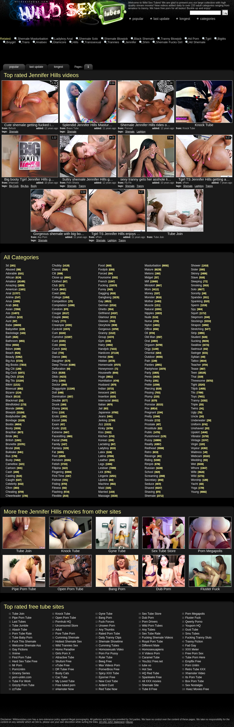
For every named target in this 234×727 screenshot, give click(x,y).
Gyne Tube (104, 613)
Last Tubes (17, 621)
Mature (153, 269)
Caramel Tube (149, 657)
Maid (104, 487)
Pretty (152, 416)
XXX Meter (190, 649)
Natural (153, 309)
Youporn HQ (191, 625)
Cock (59, 289)
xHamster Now (63, 689)
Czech (59, 349)
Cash (12, 472)
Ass (12, 313)
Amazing (15, 285)
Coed (58, 293)
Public (152, 432)
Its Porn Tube (192, 677)
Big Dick (15, 376)
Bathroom (15, 341)
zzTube (15, 689)
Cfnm (12, 487)
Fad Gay (189, 645)
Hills (75, 42)
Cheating (14, 491)
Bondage (15, 420)
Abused (13, 269)
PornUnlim (17, 669)
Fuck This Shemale (22, 641)
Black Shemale (144, 38)
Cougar (60, 313)
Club (58, 285)
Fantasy (60, 448)
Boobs (13, 424)
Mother (153, 301)
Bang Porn (103, 617)
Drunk (59, 404)
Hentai (105, 356)
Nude (151, 317)
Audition (14, 317)
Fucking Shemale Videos (156, 637)
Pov (151, 408)
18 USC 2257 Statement (111, 722)
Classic (60, 269)
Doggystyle (63, 388)
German (107, 305)
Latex (105, 452)
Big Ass (24, 186)
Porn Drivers (148, 621)
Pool (151, 400)
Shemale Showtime (109, 641)
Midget (151, 277)
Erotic (59, 416)
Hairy (105, 345)
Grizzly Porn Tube (22, 685)
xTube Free (61, 665)
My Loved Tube (63, 681)
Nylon (152, 325)
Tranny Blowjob (171, 38)
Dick (58, 372)
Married (106, 491)
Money (152, 293)
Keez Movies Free (195, 689)
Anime (13, 297)
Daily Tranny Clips (108, 637)
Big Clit (13, 368)
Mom (151, 289)
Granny (106, 333)
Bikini (13, 384)
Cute (59, 345)
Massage (107, 495)
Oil (150, 333)
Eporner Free (105, 677)
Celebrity (14, 484)
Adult (57, 629)
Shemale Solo (88, 38)
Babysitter (15, 329)
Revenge (153, 456)
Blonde (14, 408)
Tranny (82, 186)
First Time (61, 476)
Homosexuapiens (151, 649)
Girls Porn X (61, 653)
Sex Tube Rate (150, 633)
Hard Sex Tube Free (23, 661)
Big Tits (15, 380)
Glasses (106, 321)
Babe (13, 325)
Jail (103, 408)
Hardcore (108, 353)
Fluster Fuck (191, 617)
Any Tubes (147, 629)
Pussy (153, 440)
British (13, 440)
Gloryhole (107, 325)
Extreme (60, 432)
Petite (152, 384)
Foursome (107, 277)
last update (162, 19)
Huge (105, 376)
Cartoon (14, 468)
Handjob (107, 349)
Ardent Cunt (104, 685)
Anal (13, 293)
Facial (59, 440)
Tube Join (16, 613)
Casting (14, 476)
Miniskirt (153, 285)
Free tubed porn (64, 685)
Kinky (105, 428)
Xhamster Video (193, 673)
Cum (59, 333)
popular (137, 19)
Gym (104, 341)
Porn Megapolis (193, 613)
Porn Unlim (190, 665)
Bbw (12, 345)
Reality (153, 444)
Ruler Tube (104, 657)
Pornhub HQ (61, 621)
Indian (105, 388)
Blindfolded (16, 404)
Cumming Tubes (107, 645)
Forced (105, 273)
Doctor (59, 384)
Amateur (15, 281)
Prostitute (153, 428)
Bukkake (14, 452)
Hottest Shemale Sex (67, 641)
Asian (13, 309)
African (13, 277)
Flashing (60, 491)
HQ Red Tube (149, 673)
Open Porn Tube (64, 617)
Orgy (151, 349)
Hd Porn (193, 38)
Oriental (153, 353)
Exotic (59, 428)
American (15, 289)
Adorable (14, 273)
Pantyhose (155, 368)
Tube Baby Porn (20, 637)
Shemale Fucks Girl (169, 42)
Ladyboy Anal (64, 38)
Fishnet (60, 480)
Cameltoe (15, 464)
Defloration (61, 368)
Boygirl (11, 42)
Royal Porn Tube (151, 641)
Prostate (153, 424)
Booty (34, 186)
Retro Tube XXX (194, 669)
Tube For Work (20, 681)
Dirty (58, 380)
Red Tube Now (106, 689)
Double (59, 400)
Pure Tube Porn (63, 633)
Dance (59, 356)
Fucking (107, 285)
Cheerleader (17, 495)
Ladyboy (141, 131)
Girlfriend (107, 313)
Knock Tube (61, 613)
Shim (146, 42)
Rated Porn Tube (107, 633)
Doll (57, 392)
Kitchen (106, 436)
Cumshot (62, 337)
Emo (58, 412)
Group (106, 337)
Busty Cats (60, 673)
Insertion (107, 396)
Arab (12, 305)
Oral (151, 341)
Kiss (104, 432)
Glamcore (59, 42)
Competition (62, 301)
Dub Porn (146, 617)
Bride (12, 436)
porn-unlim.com (20, 677)
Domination (62, 396)
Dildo (59, 376)
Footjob (106, 269)
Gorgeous (108, 329)
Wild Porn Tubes (151, 625)
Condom (60, 309)
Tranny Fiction (192, 641)
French (106, 281)
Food (104, 265)
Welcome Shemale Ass (25, 645)
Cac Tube (60, 677)
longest (184, 19)
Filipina (59, 468)
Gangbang (108, 297)
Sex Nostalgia (192, 685)
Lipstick (105, 480)
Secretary (154, 480)
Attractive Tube (63, 657)
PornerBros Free (107, 669)
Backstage (15, 333)
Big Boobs (16, 364)
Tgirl (208, 38)
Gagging (106, 293)
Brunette (15, 444)
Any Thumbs (104, 629)
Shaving (152, 491)
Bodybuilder (16, 416)
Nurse (152, 321)
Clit (57, 273)
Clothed (59, 281)
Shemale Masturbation (33, 38)
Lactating (106, 444)
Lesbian (107, 468)
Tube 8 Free (148, 689)
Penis (152, 376)
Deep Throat (63, 364)
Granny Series (19, 673)
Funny (105, 289)
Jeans (105, 416)
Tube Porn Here (193, 657)
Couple (60, 317)
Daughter (61, 360)
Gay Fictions (18, 649)
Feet (58, 456)
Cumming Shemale (65, 637)
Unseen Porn (105, 625)
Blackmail (14, 400)
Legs (105, 464)
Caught (13, 480)
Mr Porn (15, 665)
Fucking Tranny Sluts (197, 637)
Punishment (155, 436)
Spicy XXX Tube (107, 673)
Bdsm (13, 349)
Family (59, 444)
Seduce (153, 484)
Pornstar (154, 404)
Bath (12, 337)
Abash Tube (18, 629)
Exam (58, 424)
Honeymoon (108, 368)
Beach (13, 353)
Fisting (59, 484)
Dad (58, 353)
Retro (151, 452)
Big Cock (13, 186)
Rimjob (152, 464)
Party (152, 372)
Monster (153, 297)
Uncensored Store (65, 625)
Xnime (14, 653)
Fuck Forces (104, 621)
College (60, 297)
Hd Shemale (197, 42)
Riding (152, 460)
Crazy (59, 321)
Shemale (13, 131)
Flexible (60, 495)
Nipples (153, 313)
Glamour (107, 317)
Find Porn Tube (20, 657)
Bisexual (14, 388)
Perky (151, 380)
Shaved (153, 487)
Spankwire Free (150, 677)
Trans (26, 42)
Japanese (108, 412)
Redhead (154, 448)
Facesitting (62, 436)
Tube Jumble (18, 625)
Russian (153, 468)
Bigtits (222, 38)
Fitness (59, 487)
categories (207, 19)
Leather (106, 460)
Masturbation (156, 265)
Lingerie (107, 476)
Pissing (152, 392)
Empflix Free (191, 661)
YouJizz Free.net (151, 661)
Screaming (155, 476)
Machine (106, 484)
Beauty (14, 356)
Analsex (41, 42)
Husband (107, 384)
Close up (61, 277)
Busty (13, 460)
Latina (105, 456)
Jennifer (130, 42)
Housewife (108, 372)
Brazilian (14, 432)
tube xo (145, 665)
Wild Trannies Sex (65, 645)
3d (10, 265)
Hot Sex (145, 669)
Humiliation (108, 380)
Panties (153, 364)
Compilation (63, 305)
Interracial (108, 400)
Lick (104, 472)
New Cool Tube (106, 681)
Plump (152, 396)
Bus (11, 456)
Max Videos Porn (107, 665)
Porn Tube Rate (20, 633)
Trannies (113, 42)
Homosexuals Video (109, 649)
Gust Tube (190, 629)
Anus (13, 301)
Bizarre (13, 392)
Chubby (60, 265)
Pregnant (154, 412)
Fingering (61, 472)
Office (151, 329)
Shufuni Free (62, 661)
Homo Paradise (63, 649)
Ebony (60, 408)
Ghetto (105, 309)
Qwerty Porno (192, 621)
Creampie (62, 325)
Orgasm (153, 345)
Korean (106, 440)
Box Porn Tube (193, 681)
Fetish (59, 464)
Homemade (109, 364)
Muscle (152, 305)
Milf (151, 281)
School (152, 472)
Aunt (11, 321)
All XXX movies (150, 681)
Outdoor (153, 356)
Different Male (149, 645)
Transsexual (93, 42)
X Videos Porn (149, 653)
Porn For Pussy (106, 653)
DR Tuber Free (63, 669)
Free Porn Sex (193, 653)
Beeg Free (103, 661)
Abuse (129, 722)
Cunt (59, 341)
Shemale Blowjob (116, 38)
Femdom (61, 460)
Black (13, 396)
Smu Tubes (191, 633)
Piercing (153, 388)
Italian (105, 404)
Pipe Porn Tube (20, 617)
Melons (152, 273)
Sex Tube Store (150, 613)
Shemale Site (149, 685)
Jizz (104, 424)
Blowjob (15, 412)
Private (152, 420)
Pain (151, 360)
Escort (59, 420)
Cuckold (61, 329)
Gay (104, 301)
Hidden (106, 360)
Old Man (153, 337)
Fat (58, 452)
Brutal (12, 448)
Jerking (106, 420)
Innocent (107, 392)
